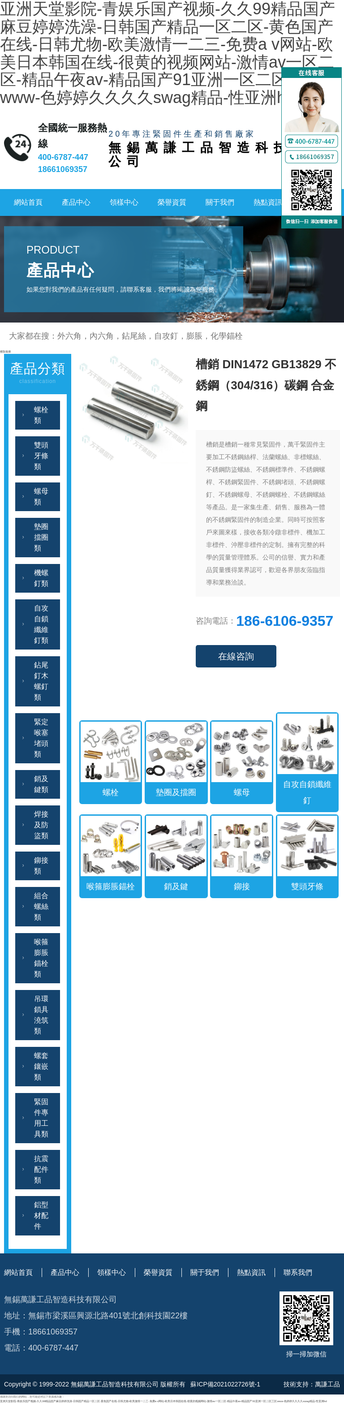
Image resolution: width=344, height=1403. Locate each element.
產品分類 (37, 374)
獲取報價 (5, 351)
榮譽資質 (172, 202)
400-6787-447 (63, 157)
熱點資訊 (268, 202)
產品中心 (76, 202)
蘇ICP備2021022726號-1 (225, 1384)
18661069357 (62, 169)
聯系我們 (298, 1272)
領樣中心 (124, 202)
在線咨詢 (236, 656)
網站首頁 (28, 202)
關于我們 (220, 202)
